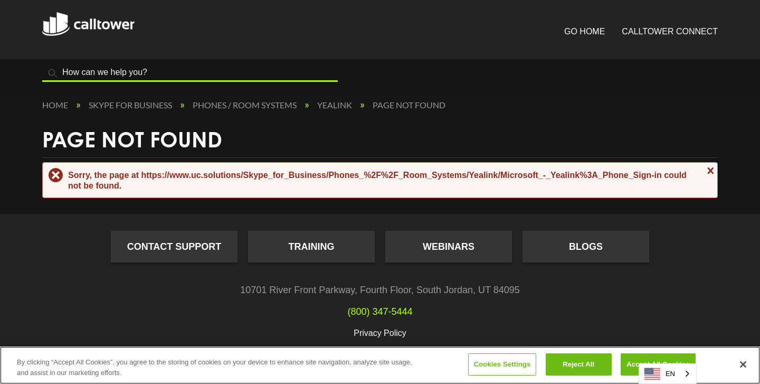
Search (52, 73)
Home (56, 105)
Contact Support (174, 246)
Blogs (586, 246)
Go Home (584, 31)
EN (659, 374)
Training (312, 246)
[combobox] (668, 373)
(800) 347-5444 (379, 311)
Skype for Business (131, 105)
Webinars (448, 246)
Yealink (335, 105)
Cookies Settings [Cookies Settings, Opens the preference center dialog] (502, 364)
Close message (709, 170)
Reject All (578, 364)
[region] (380, 365)
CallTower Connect (670, 31)
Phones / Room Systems (245, 105)
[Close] (743, 364)
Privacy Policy (380, 333)
